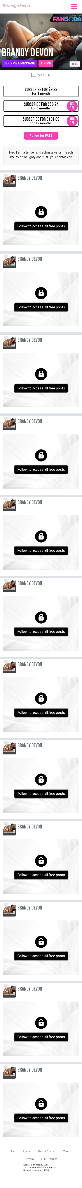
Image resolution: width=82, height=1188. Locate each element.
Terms (67, 1151)
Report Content (47, 1151)
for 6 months (51, 106)
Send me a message (19, 63)
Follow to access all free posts (41, 226)
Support (26, 1151)
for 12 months (50, 121)
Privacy (29, 1158)
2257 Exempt (49, 1158)
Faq (13, 1151)
